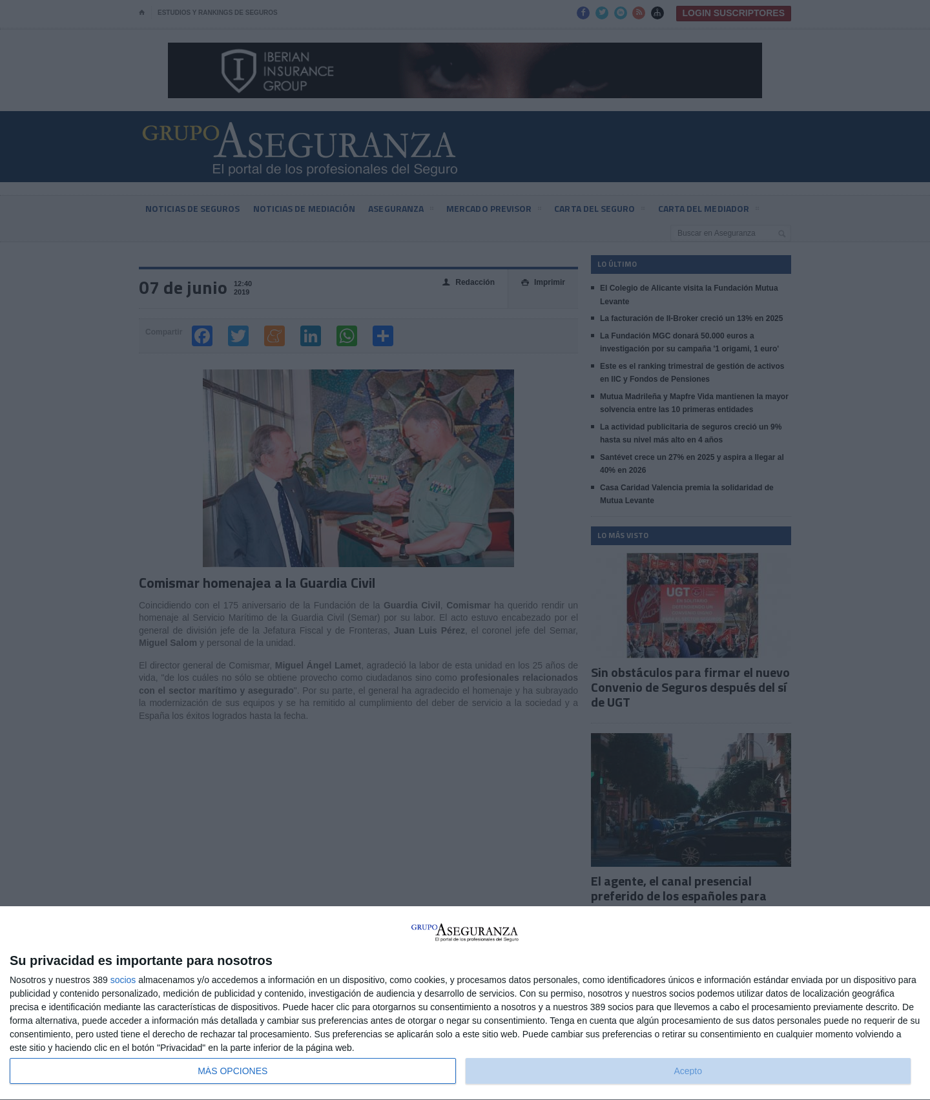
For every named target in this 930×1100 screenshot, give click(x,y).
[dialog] (465, 1003)
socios (123, 979)
